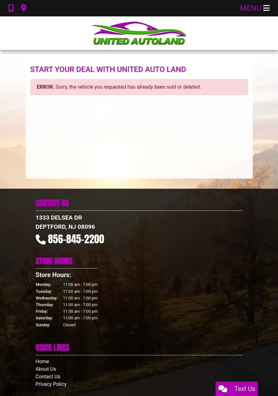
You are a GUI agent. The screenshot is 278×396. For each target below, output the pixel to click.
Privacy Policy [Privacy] (51, 384)
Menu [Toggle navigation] (255, 8)
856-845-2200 (76, 239)
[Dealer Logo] (139, 33)
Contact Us (48, 377)
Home (42, 361)
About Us (46, 369)
